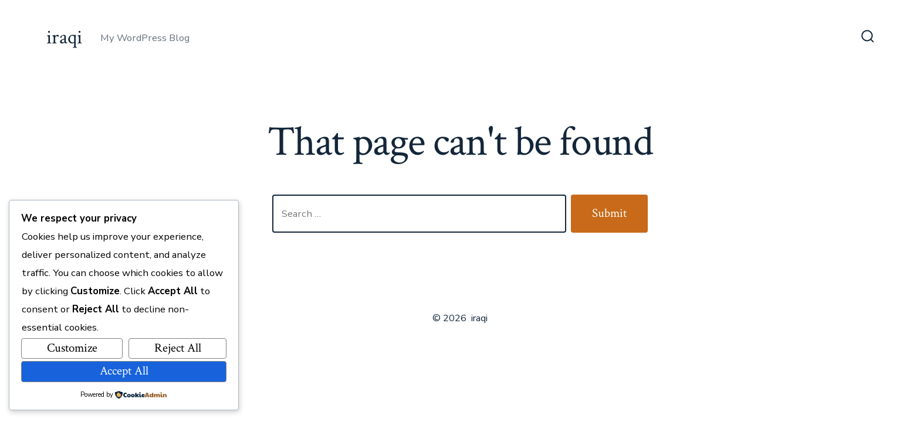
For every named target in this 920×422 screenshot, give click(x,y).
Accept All (124, 371)
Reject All (177, 348)
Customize (72, 348)
